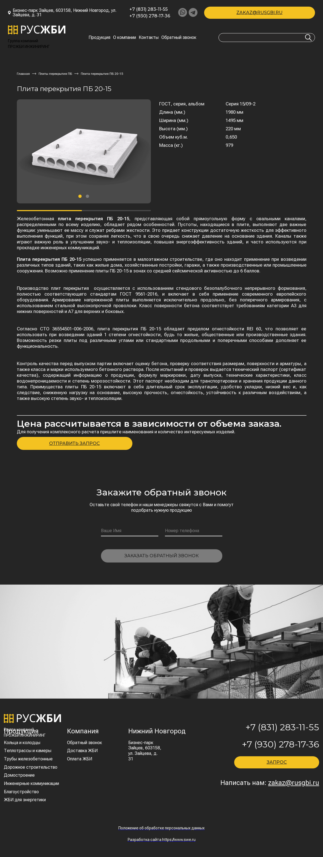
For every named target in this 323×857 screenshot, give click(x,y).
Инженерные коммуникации (31, 783)
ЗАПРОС (277, 762)
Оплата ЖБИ (79, 759)
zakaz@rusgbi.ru (259, 12)
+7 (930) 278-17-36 (149, 16)
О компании (124, 37)
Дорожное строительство (30, 767)
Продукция (99, 37)
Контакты (149, 37)
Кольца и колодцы (22, 742)
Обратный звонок (178, 37)
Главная (23, 74)
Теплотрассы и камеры (27, 750)
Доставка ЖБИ (82, 750)
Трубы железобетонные (28, 759)
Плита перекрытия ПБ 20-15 (102, 74)
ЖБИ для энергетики (25, 799)
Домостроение (19, 775)
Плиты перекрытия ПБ (55, 74)
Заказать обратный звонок (161, 555)
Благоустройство (21, 791)
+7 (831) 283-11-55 (148, 9)
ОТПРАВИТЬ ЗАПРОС (74, 443)
